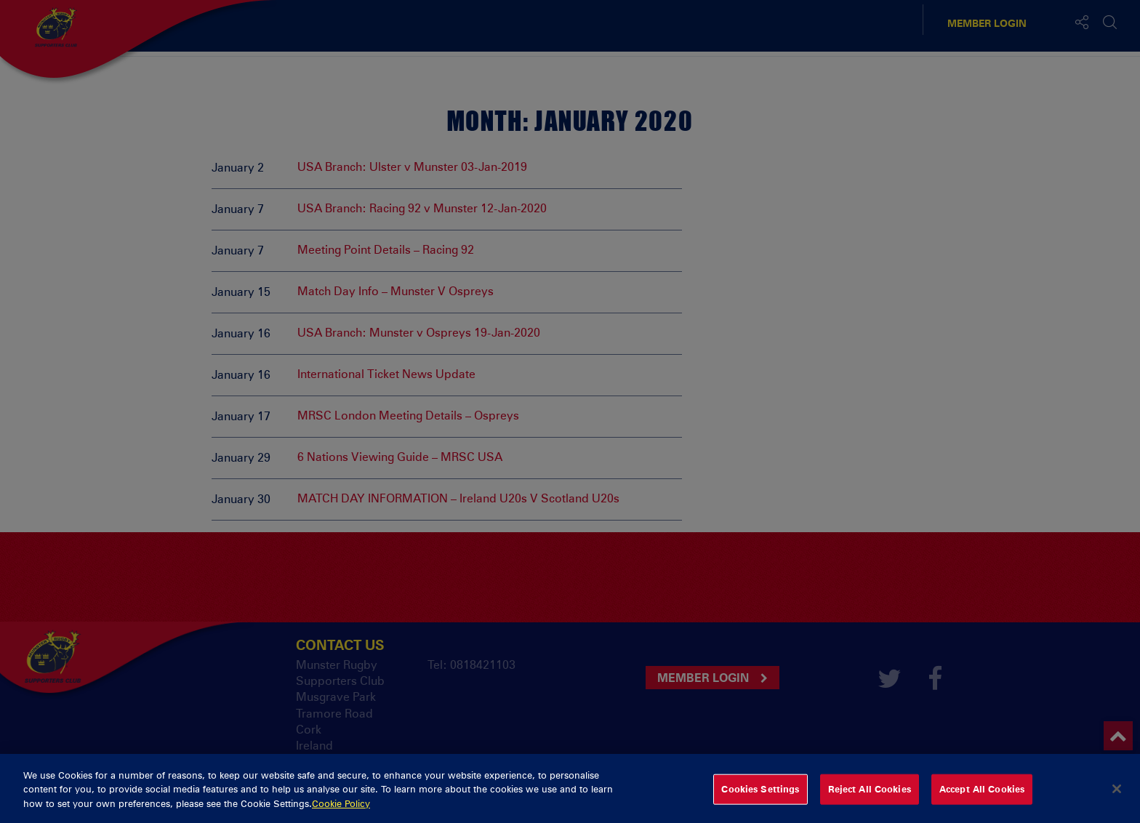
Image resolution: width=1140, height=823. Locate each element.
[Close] (1117, 796)
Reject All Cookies (869, 795)
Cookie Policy (341, 810)
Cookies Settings (760, 795)
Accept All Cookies (981, 795)
